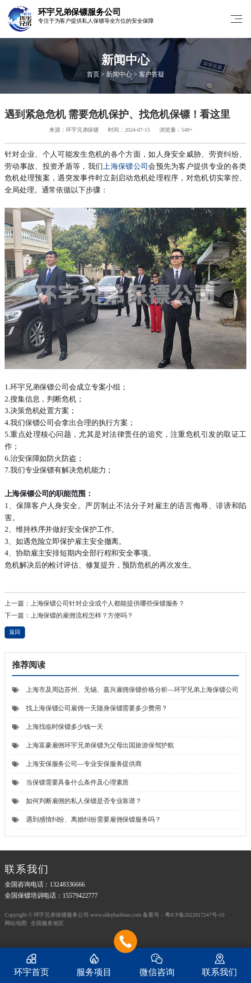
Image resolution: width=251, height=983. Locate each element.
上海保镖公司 (125, 166)
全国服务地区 (47, 923)
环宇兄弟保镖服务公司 (61, 915)
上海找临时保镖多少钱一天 (57, 726)
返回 (14, 632)
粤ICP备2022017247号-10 (195, 915)
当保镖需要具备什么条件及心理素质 (70, 782)
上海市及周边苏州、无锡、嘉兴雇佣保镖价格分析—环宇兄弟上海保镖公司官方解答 (125, 692)
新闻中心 (119, 74)
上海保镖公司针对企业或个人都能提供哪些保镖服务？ (108, 603)
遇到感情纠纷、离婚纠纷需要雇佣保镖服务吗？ (86, 819)
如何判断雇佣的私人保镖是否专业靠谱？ (77, 801)
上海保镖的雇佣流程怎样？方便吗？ (82, 615)
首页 (93, 74)
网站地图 (16, 923)
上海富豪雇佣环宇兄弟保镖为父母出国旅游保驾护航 (93, 745)
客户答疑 (152, 74)
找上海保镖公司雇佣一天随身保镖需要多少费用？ (90, 708)
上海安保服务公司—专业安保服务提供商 (77, 763)
